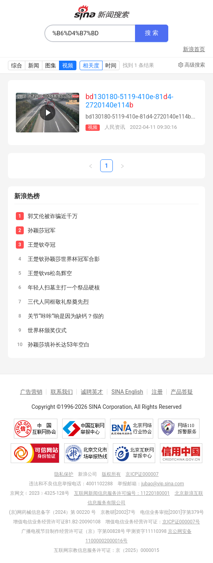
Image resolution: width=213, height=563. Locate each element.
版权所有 (111, 474)
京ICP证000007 (142, 474)
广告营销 (31, 392)
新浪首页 (194, 49)
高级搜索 (191, 65)
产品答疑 (182, 392)
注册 (157, 392)
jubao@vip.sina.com (162, 483)
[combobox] (89, 33)
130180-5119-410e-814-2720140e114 (129, 100)
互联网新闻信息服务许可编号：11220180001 (122, 493)
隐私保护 (63, 474)
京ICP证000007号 (181, 522)
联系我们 (62, 392)
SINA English (127, 392)
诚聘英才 (92, 392)
